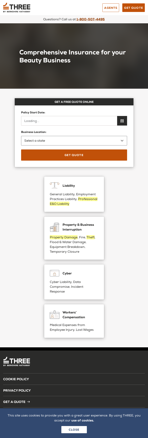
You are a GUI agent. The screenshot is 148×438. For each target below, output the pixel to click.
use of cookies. (82, 420)
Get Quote (133, 8)
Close (74, 429)
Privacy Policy (17, 390)
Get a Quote (16, 401)
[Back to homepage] (33, 9)
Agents (110, 8)
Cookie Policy (16, 379)
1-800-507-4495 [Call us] (90, 19)
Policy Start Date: (33, 112)
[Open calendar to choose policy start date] (122, 121)
